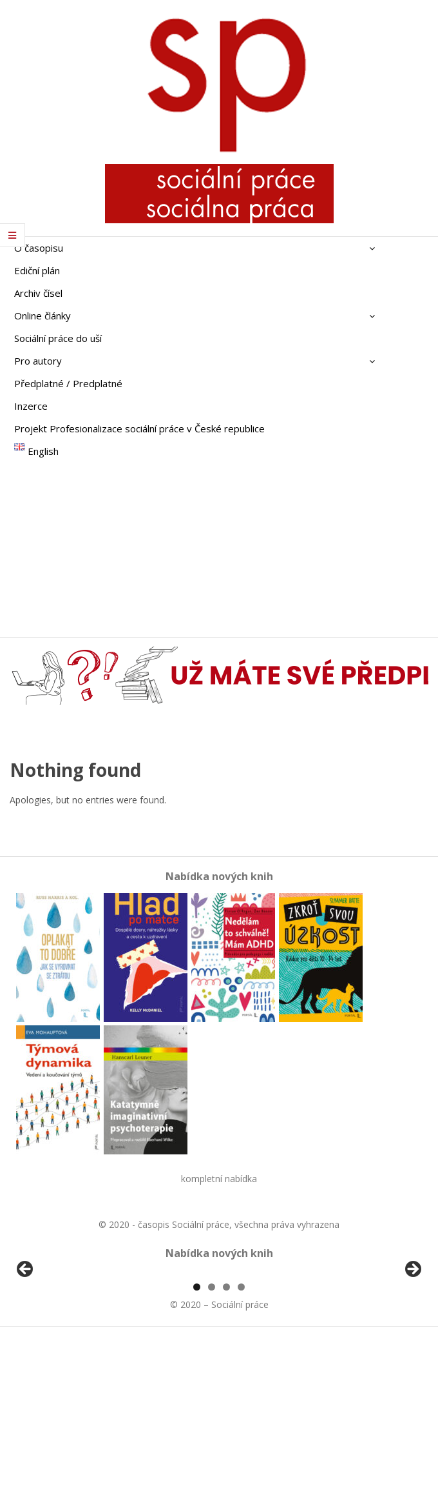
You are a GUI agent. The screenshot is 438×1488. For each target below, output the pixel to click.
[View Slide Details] (61, 1347)
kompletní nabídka (219, 1178)
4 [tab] (241, 1435)
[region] (219, 1347)
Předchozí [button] (25, 1344)
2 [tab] (211, 1435)
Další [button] (412, 1344)
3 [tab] (226, 1435)
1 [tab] (196, 1435)
